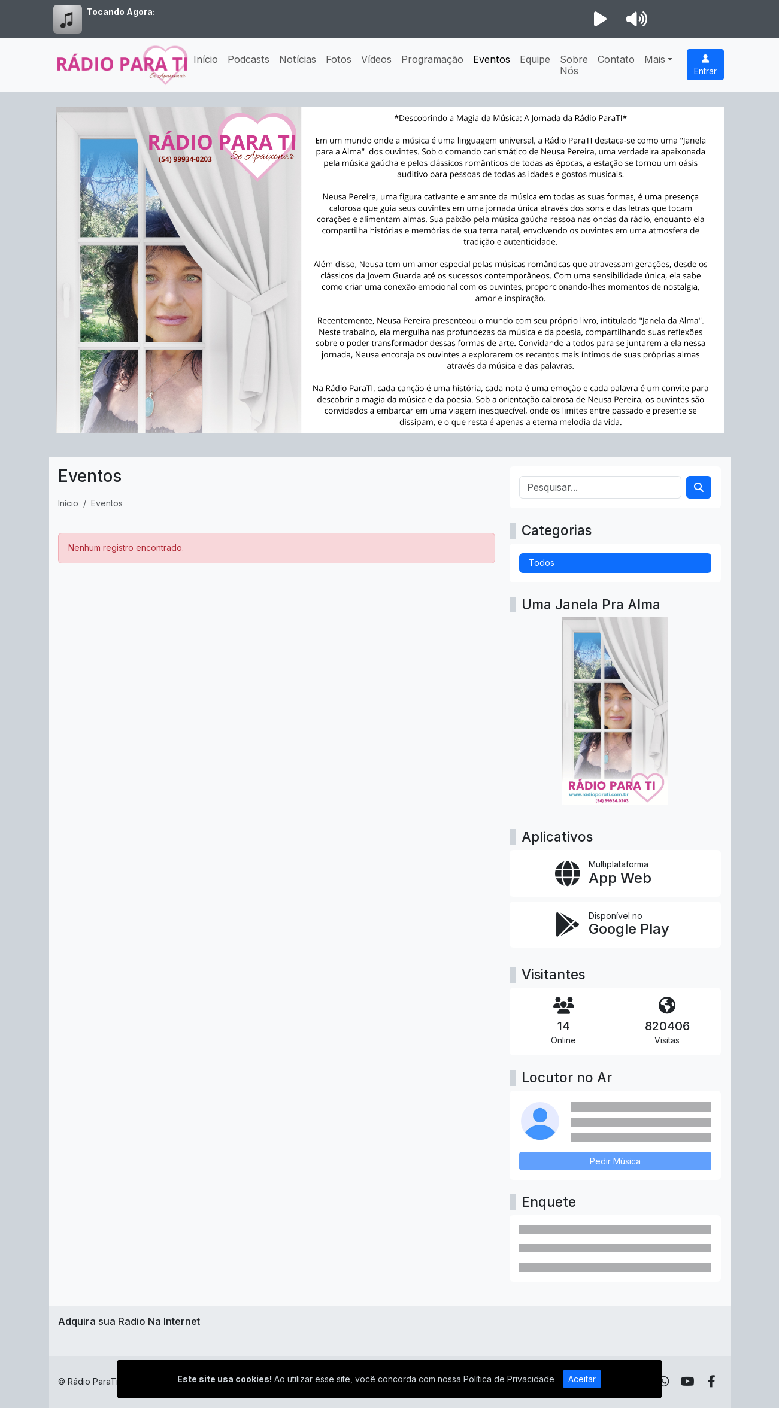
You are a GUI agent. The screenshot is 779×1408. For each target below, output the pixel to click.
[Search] (698, 487)
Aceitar (582, 1379)
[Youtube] (688, 1381)
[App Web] (615, 873)
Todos (541, 562)
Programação (432, 59)
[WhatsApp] (664, 1381)
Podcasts (248, 59)
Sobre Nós (574, 65)
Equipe (535, 59)
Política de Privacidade (508, 1379)
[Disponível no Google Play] (615, 925)
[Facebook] (712, 1381)
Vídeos (376, 59)
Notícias (297, 59)
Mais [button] (654, 59)
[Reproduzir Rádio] (600, 19)
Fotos (338, 59)
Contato (616, 59)
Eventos (491, 59)
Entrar (705, 65)
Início (205, 59)
